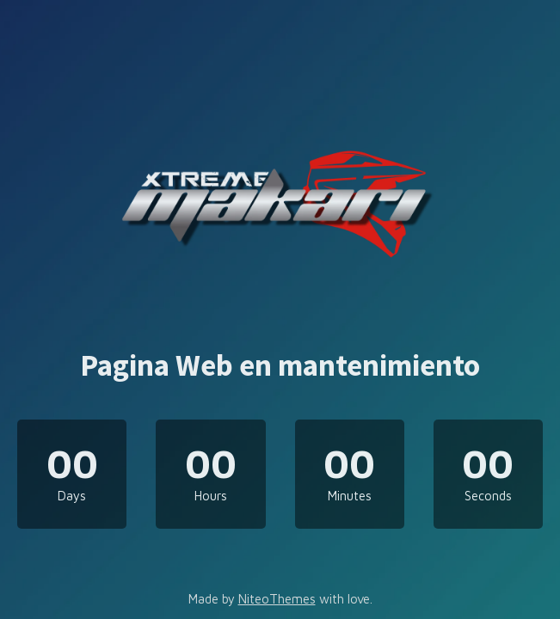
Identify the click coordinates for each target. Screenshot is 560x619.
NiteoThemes (277, 598)
